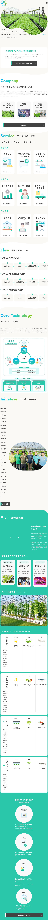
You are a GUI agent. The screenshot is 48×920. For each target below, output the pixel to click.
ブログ (23, 868)
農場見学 (37, 883)
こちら (20, 761)
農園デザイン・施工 (39, 871)
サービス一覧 (38, 864)
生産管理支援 (38, 874)
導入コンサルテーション (40, 869)
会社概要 (24, 892)
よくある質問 (25, 880)
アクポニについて (26, 864)
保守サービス (38, 876)
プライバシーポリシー (27, 899)
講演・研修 (37, 887)
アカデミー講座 (38, 885)
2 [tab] (43, 34)
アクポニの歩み (25, 872)
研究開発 (37, 867)
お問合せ (24, 895)
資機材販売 (37, 880)
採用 (23, 876)
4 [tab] (45, 34)
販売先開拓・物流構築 (40, 878)
